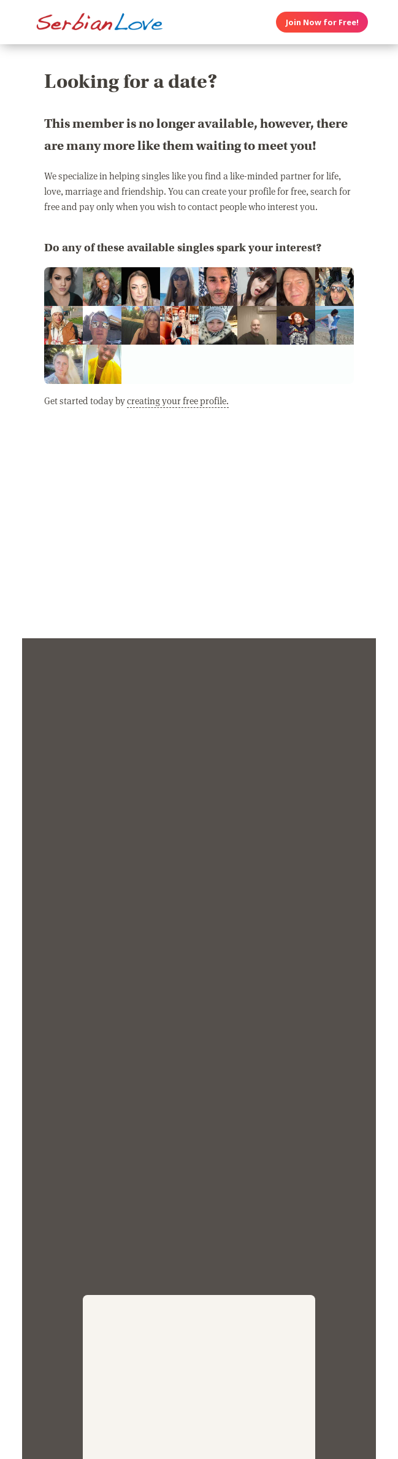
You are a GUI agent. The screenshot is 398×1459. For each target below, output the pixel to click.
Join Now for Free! (322, 22)
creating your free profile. (178, 400)
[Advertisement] (199, 530)
